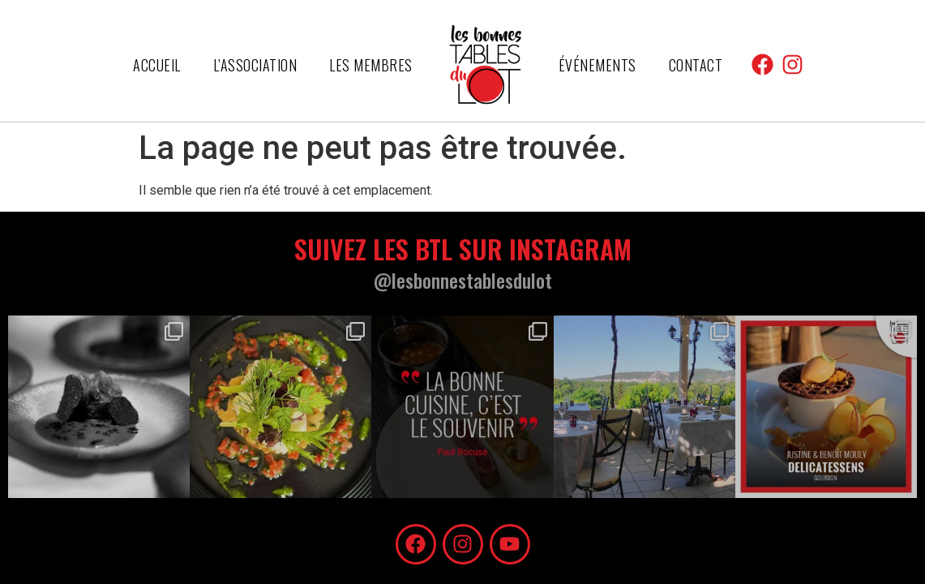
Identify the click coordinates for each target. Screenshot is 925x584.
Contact (696, 64)
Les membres (371, 64)
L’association (255, 64)
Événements (597, 64)
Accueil (157, 64)
